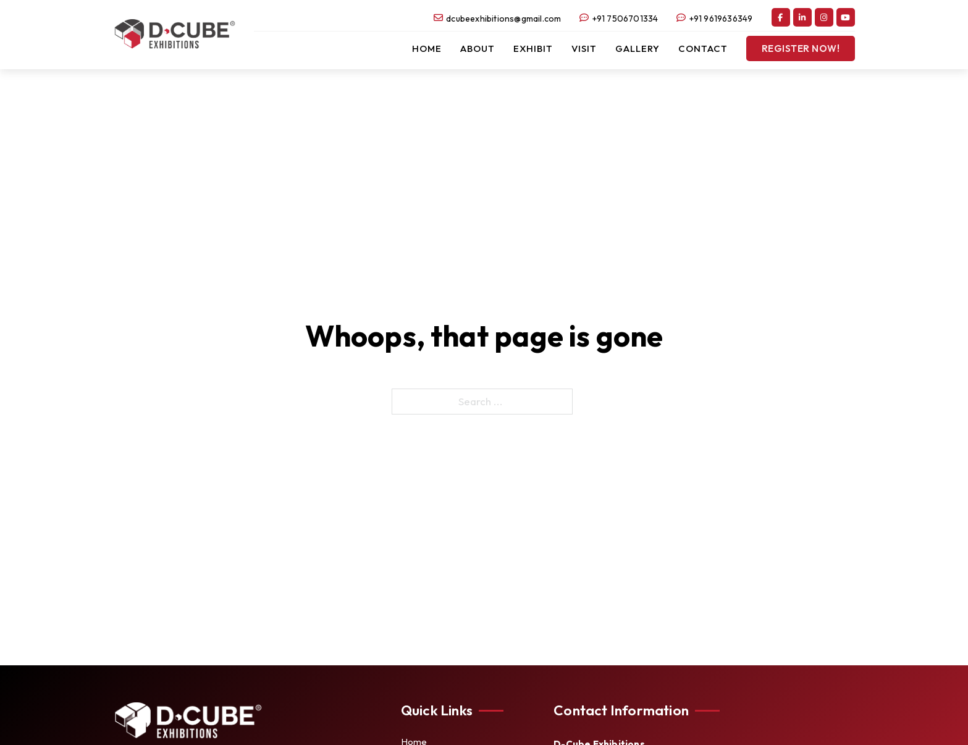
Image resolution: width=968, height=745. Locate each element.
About (477, 48)
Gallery (637, 48)
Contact (703, 48)
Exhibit (533, 48)
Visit (584, 48)
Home (427, 48)
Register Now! (801, 48)
